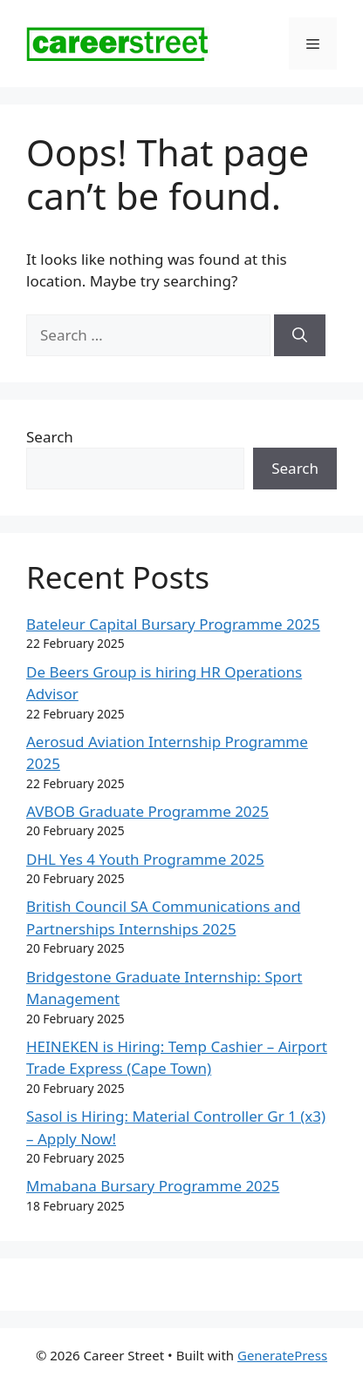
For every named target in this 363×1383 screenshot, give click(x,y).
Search (49, 437)
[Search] (299, 335)
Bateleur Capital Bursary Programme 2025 (173, 624)
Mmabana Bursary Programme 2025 (152, 1186)
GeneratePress (282, 1355)
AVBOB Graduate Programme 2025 (147, 811)
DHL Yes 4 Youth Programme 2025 (145, 859)
